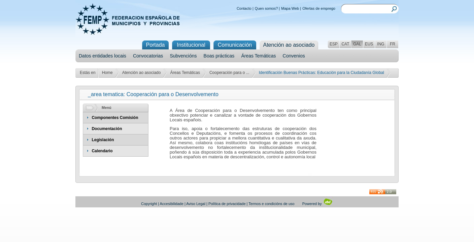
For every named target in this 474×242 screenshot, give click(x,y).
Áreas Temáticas (258, 55)
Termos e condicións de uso (271, 204)
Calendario (102, 151)
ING (380, 44)
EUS (369, 44)
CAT (345, 44)
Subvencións (183, 55)
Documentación (107, 128)
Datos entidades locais (102, 55)
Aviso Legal (195, 204)
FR (392, 44)
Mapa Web (290, 8)
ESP (334, 44)
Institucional (191, 45)
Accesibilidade (171, 204)
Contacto (244, 8)
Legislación (103, 139)
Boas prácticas (219, 55)
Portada (155, 45)
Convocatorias (148, 55)
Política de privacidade (227, 204)
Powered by (317, 204)
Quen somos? (266, 8)
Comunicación (235, 45)
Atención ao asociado (141, 72)
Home (107, 72)
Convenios (294, 55)
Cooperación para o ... (229, 72)
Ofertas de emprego (318, 8)
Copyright (149, 204)
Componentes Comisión (115, 117)
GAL (357, 44)
